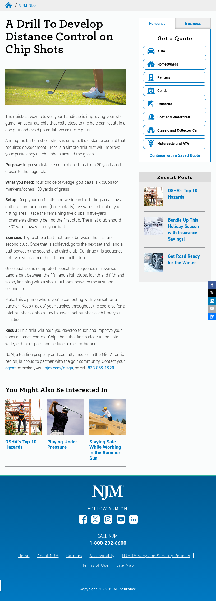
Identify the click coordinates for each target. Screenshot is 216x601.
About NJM (48, 555)
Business (193, 23)
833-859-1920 (101, 368)
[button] (174, 51)
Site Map (125, 565)
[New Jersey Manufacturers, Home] (108, 499)
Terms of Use (95, 565)
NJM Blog (28, 6)
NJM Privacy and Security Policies (156, 555)
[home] (9, 6)
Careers (74, 555)
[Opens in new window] (83, 522)
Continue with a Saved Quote (175, 155)
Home (24, 555)
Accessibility (102, 555)
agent (10, 368)
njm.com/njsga (59, 368)
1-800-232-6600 (108, 542)
